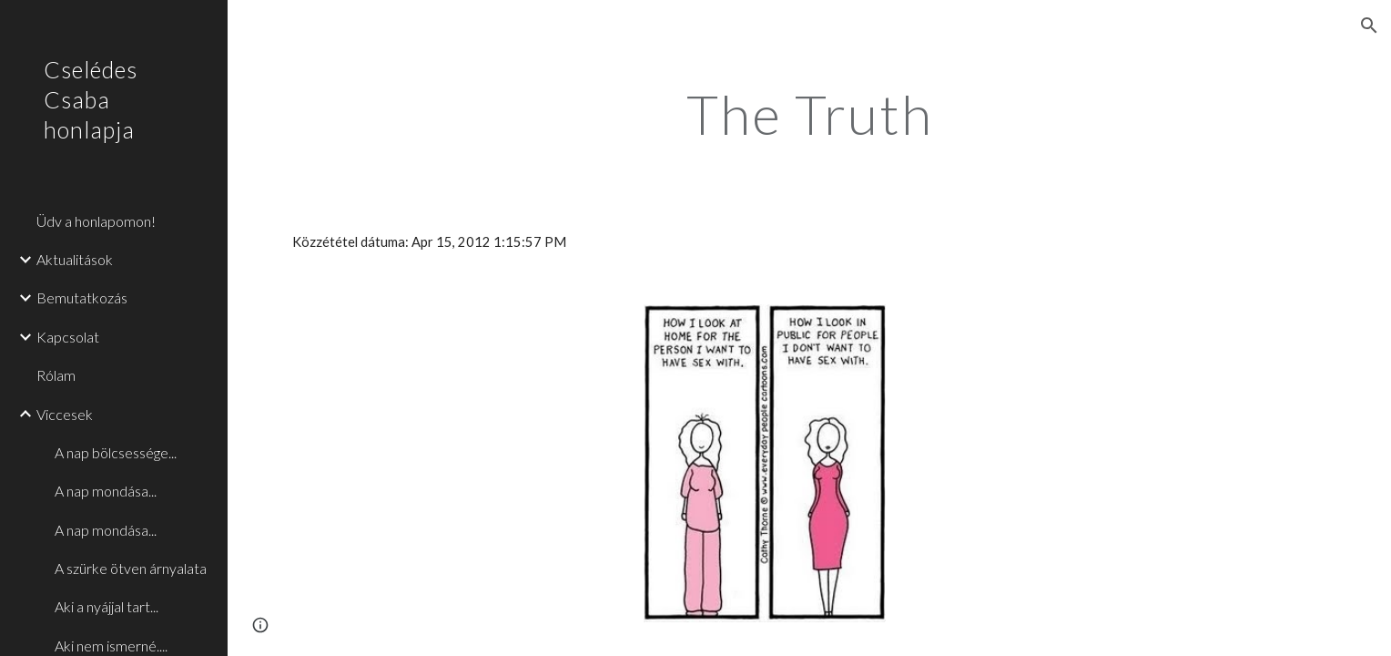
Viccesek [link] (64, 414)
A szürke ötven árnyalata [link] (131, 568)
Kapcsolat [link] (67, 336)
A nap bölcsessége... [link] (116, 452)
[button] (1369, 25)
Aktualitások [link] (74, 259)
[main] (809, 114)
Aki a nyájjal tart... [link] (106, 606)
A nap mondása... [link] (106, 490)
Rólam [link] (56, 375)
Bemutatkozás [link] (81, 297)
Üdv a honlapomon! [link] (96, 221)
